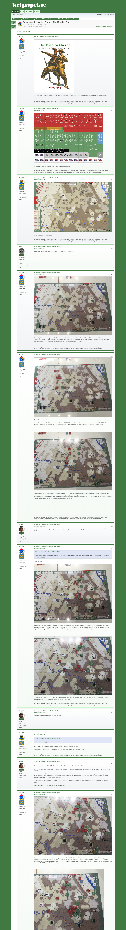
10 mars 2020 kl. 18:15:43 (39, 248)
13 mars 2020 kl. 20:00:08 (39, 734)
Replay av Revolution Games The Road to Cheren (46, 36)
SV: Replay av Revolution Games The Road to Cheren (47, 108)
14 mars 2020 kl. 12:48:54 (39, 794)
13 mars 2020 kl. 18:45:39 (39, 548)
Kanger (21, 524)
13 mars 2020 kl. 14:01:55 (39, 526)
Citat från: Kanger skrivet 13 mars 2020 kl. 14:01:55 (48, 551)
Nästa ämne (110, 26)
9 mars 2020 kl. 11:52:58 (39, 110)
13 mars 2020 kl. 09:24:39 (39, 356)
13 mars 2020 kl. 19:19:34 (39, 712)
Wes (20, 246)
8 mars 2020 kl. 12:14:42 (39, 38)
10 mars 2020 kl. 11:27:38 (39, 179)
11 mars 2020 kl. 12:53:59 (39, 274)
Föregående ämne (101, 26)
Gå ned (19, 31)
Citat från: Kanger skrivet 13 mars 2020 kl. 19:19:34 (48, 738)
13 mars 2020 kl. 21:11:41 (39, 762)
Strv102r (21, 36)
